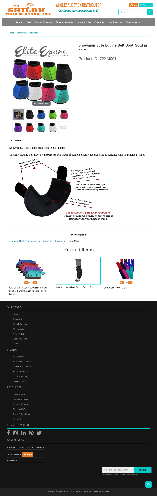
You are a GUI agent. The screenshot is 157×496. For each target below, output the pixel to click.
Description (15, 140)
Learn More (73, 241)
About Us (17, 314)
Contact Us (18, 319)
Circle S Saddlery (20, 376)
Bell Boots (34, 33)
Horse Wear (22, 33)
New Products (19, 334)
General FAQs (19, 394)
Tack (29, 22)
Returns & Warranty (22, 404)
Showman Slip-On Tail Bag (116, 288)
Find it (142, 470)
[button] (148, 484)
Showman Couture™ (22, 362)
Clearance (99, 22)
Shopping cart (37, 447)
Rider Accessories (64, 22)
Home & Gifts (84, 22)
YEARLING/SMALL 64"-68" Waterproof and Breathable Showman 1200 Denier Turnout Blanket (28, 291)
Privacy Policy (19, 419)
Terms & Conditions (21, 414)
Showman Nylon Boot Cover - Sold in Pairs (75, 287)
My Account (12, 460)
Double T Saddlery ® (22, 366)
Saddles (20, 22)
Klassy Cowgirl (19, 381)
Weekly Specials (20, 339)
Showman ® (18, 357)
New (115, 22)
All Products (18, 329)
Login (134, 5)
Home (11, 33)
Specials (134, 22)
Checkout (146, 5)
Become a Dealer (20, 399)
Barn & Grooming (44, 22)
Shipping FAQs (19, 409)
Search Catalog (20, 324)
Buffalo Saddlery (20, 371)
